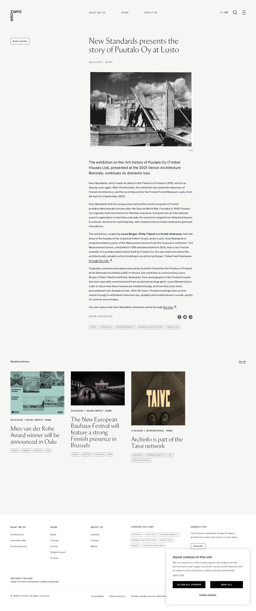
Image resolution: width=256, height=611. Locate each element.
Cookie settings (207, 595)
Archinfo (137, 455)
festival (87, 454)
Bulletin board (57, 552)
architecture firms (153, 545)
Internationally (18, 540)
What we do (97, 12)
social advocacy (141, 460)
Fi (221, 12)
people (135, 545)
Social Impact (34, 419)
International (155, 430)
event (93, 327)
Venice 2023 (166, 540)
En (226, 12)
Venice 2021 (173, 327)
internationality (125, 327)
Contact (95, 540)
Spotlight (151, 534)
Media (94, 546)
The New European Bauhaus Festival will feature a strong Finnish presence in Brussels (95, 432)
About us (150, 12)
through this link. (99, 260)
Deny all (226, 584)
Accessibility (97, 596)
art (170, 455)
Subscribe (198, 546)
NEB (48, 450)
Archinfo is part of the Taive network (157, 442)
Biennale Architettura (151, 327)
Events (54, 546)
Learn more (178, 575)
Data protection (117, 596)
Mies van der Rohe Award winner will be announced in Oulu (35, 435)
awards (26, 450)
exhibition (106, 327)
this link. (168, 307)
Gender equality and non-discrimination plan (153, 596)
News (125, 12)
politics (38, 450)
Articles (54, 540)
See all (242, 361)
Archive (54, 558)
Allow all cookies (189, 584)
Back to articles (20, 41)
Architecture (17, 534)
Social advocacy (18, 546)
